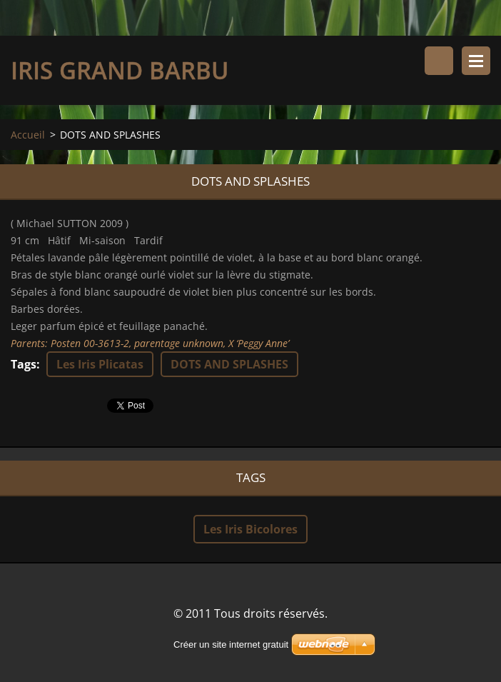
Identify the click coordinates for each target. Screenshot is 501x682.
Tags (23, 364)
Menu (476, 60)
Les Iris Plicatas (99, 364)
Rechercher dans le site (439, 60)
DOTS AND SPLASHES (229, 364)
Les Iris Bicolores (250, 529)
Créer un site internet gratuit (230, 644)
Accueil (28, 134)
